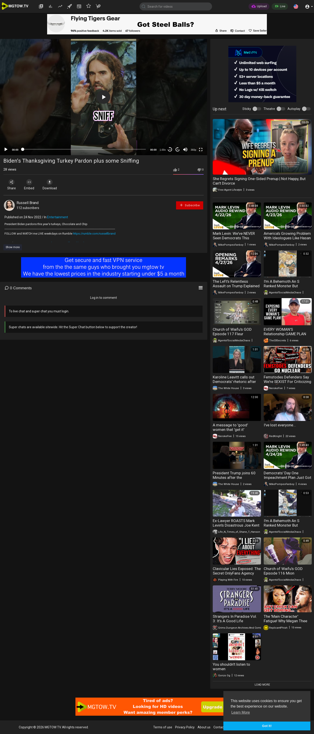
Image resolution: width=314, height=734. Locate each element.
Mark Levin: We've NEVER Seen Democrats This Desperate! (234, 238)
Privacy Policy (185, 727)
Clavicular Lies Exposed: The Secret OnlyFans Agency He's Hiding (237, 573)
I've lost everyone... (280, 425)
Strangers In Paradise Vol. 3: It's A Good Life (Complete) (235, 621)
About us (204, 727)
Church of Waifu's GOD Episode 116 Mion (283, 570)
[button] (296, 6)
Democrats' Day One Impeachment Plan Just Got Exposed (287, 477)
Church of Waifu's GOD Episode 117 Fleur (232, 331)
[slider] (84, 149)
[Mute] (185, 149)
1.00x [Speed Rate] (163, 149)
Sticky (246, 109)
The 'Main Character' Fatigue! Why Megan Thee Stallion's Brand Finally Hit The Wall (285, 623)
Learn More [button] (240, 712)
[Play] (6, 149)
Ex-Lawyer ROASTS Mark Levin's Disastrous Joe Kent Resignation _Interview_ (236, 525)
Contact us (221, 727)
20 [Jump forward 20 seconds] (178, 150)
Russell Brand (28, 203)
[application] (103, 97)
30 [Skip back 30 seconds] (170, 150)
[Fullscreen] (200, 149)
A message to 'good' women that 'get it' (230, 427)
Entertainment (57, 217)
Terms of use (162, 727)
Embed (30, 184)
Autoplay (293, 109)
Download (51, 184)
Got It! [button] (267, 726)
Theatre (269, 109)
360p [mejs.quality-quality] (193, 149)
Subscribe (189, 205)
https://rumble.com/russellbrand (94, 233)
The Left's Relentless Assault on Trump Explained (236, 283)
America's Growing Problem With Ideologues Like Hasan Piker (287, 238)
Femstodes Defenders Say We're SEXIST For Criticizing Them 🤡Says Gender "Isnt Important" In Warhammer (287, 384)
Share (11, 184)
